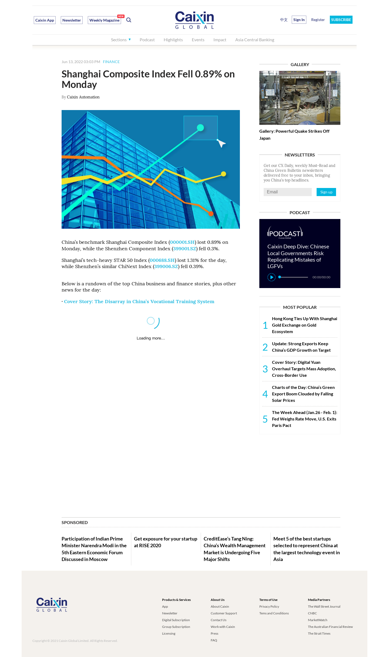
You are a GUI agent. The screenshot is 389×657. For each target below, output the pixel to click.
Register (318, 19)
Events (198, 39)
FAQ (214, 640)
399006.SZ (166, 266)
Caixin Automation (83, 97)
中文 (284, 19)
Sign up (326, 192)
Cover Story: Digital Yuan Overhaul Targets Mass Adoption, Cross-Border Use (304, 369)
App (165, 606)
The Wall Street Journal (324, 606)
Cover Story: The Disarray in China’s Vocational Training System (139, 301)
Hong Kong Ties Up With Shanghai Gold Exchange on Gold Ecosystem (304, 325)
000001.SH (182, 242)
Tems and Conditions (274, 613)
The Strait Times (319, 633)
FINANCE (111, 61)
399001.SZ (184, 248)
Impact (219, 39)
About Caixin (220, 606)
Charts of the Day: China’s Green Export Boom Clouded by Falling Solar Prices (303, 394)
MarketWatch (317, 620)
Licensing (168, 633)
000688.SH (162, 260)
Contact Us (218, 620)
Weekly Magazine (104, 20)
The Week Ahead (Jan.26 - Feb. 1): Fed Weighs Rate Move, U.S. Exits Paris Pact (304, 419)
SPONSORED (75, 522)
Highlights (173, 39)
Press (214, 633)
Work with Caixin (223, 627)
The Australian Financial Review (330, 627)
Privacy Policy (269, 606)
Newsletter (71, 20)
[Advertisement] (299, 473)
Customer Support (224, 613)
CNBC (312, 613)
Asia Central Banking (254, 39)
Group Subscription (176, 627)
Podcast (147, 39)
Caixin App (44, 20)
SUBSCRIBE (341, 19)
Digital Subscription (176, 620)
